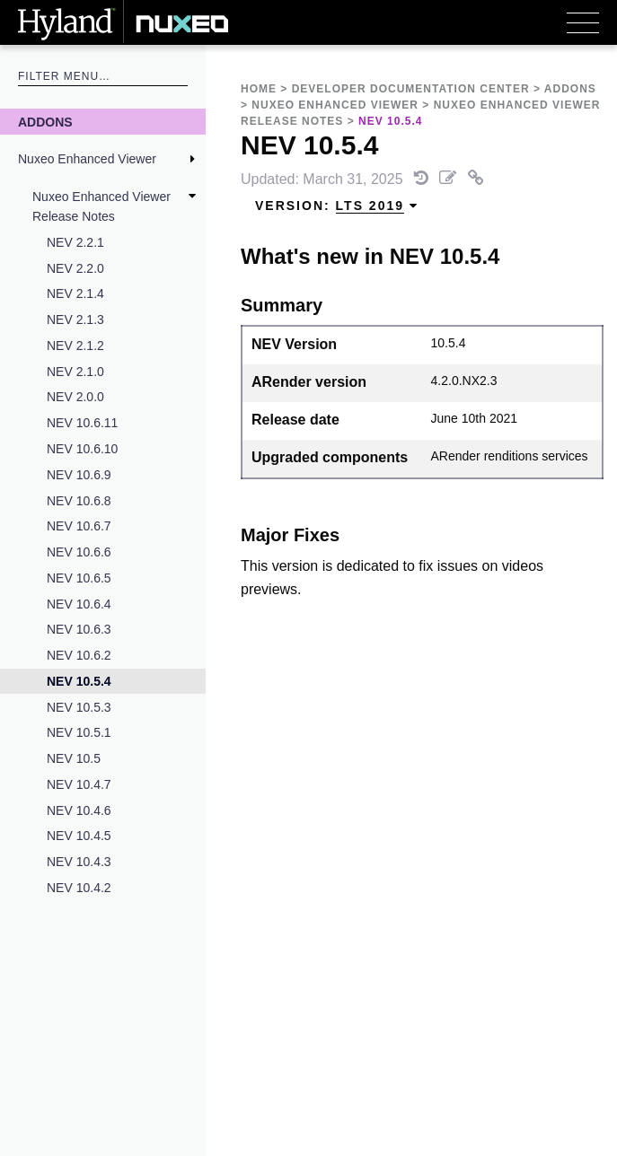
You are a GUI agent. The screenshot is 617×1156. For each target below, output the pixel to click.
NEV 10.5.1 (79, 732)
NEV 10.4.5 (79, 835)
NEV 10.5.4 (79, 681)
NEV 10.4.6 (79, 810)
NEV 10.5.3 (79, 707)
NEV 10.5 (74, 758)
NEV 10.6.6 (79, 552)
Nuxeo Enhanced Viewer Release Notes (101, 206)
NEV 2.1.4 (75, 293)
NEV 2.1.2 (75, 345)
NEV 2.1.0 (75, 371)
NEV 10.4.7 (79, 784)
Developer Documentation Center (411, 89)
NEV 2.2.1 (75, 242)
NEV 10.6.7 (79, 526)
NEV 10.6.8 (79, 501)
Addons (45, 122)
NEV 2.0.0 (75, 397)
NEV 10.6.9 (79, 475)
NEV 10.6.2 (79, 655)
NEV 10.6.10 (82, 449)
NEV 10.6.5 (79, 578)
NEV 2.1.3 (75, 319)
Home (259, 89)
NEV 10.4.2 (79, 887)
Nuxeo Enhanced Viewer (87, 159)
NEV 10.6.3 (79, 629)
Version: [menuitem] (337, 206)
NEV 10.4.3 (79, 861)
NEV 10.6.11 (82, 423)
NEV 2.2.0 (75, 268)
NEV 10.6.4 (79, 604)
